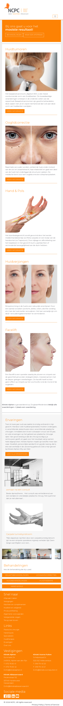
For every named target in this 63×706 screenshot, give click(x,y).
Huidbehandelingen (17, 581)
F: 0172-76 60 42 (10, 667)
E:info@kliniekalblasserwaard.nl (16, 686)
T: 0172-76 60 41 (10, 664)
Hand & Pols (17, 586)
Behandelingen (14, 35)
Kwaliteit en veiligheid (12, 608)
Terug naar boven (11, 620)
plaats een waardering (26, 407)
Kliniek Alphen (8, 405)
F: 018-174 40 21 (39, 667)
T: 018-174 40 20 (39, 664)
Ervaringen (8, 642)
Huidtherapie (46, 581)
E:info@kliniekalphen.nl (13, 670)
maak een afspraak (34, 35)
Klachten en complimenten (15, 604)
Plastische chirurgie (11, 630)
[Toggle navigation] (55, 16)
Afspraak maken (10, 598)
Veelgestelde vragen (12, 617)
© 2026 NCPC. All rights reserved (18, 702)
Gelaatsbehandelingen (17, 575)
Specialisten (8, 636)
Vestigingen (8, 601)
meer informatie (15, 111)
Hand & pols (8, 633)
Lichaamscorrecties (46, 575)
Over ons (7, 645)
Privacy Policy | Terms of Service (45, 705)
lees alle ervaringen (17, 454)
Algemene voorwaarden (14, 614)
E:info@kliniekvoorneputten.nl (45, 670)
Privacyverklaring (11, 611)
